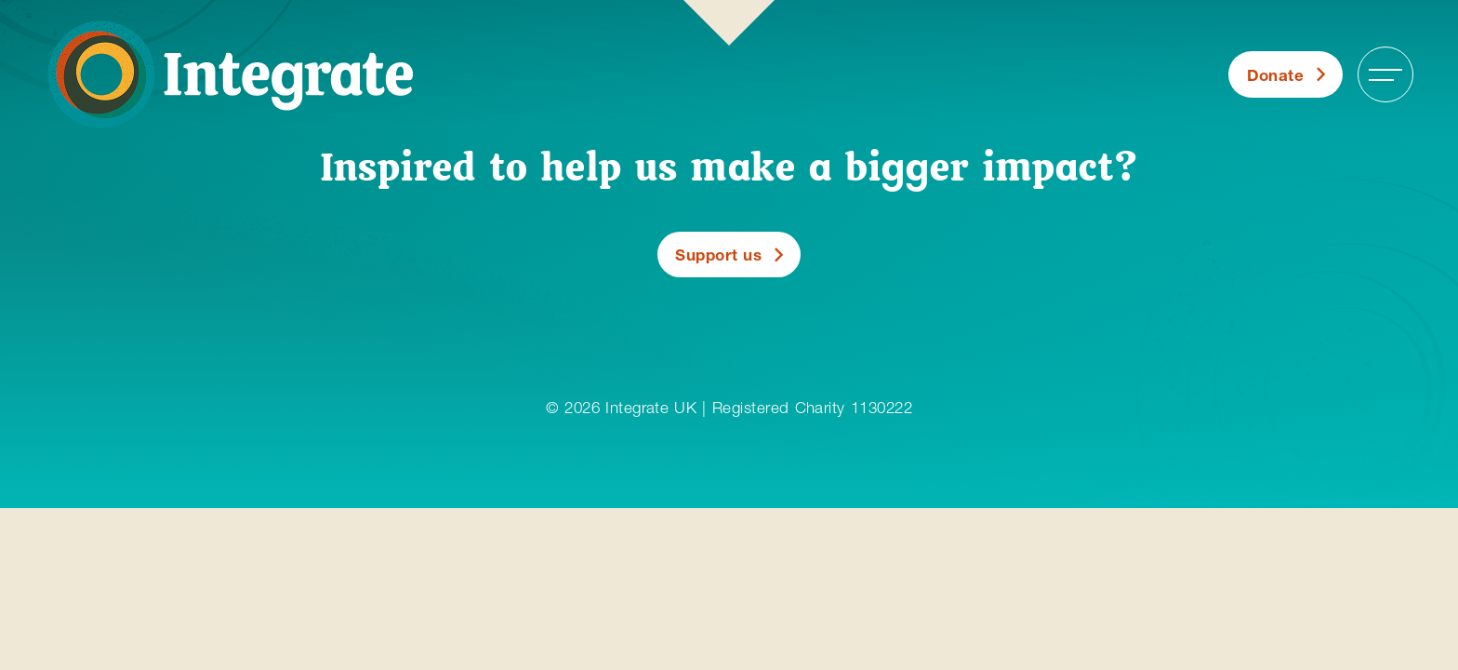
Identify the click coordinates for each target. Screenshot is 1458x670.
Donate (1276, 75)
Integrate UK (650, 407)
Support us (718, 254)
